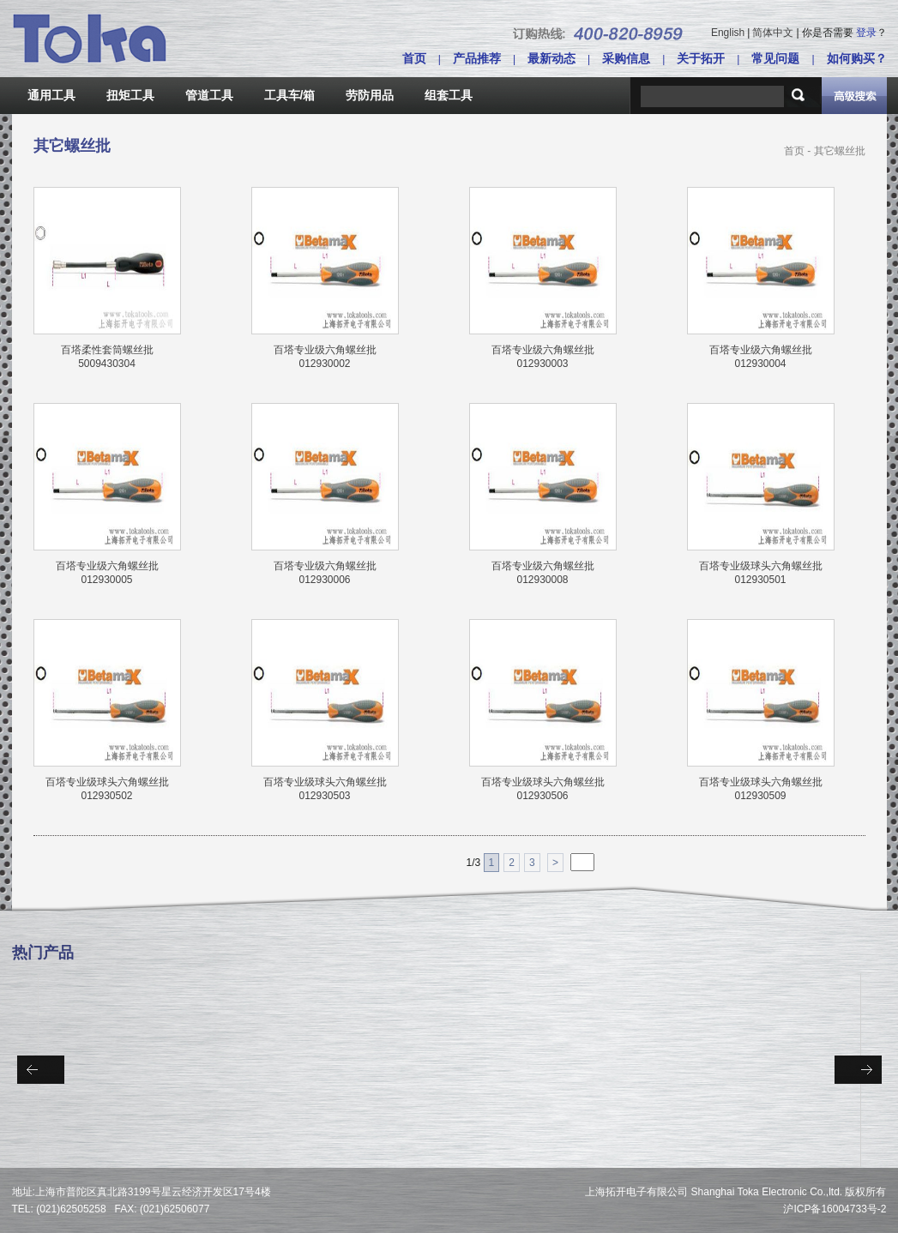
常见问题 (775, 58)
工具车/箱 (290, 95)
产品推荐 (477, 58)
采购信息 (626, 58)
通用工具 (51, 95)
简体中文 (772, 33)
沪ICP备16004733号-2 (834, 1209)
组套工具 (449, 95)
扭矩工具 (130, 95)
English (727, 33)
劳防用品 (370, 95)
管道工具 (209, 95)
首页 (414, 58)
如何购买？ (857, 58)
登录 (866, 33)
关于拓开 (701, 58)
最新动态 (551, 58)
